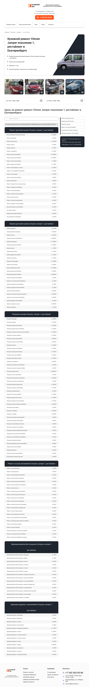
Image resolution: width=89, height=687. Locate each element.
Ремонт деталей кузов (25, 24)
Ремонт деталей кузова (67, 118)
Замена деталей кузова (67, 121)
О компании (51, 672)
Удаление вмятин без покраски (69, 130)
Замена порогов (28, 682)
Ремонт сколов (28, 672)
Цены (36, 24)
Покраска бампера (29, 674)
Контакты (51, 24)
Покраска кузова (10, 24)
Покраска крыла (28, 677)
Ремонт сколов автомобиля (68, 127)
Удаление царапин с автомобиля (69, 133)
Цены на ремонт (53, 674)
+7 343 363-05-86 (77, 144)
